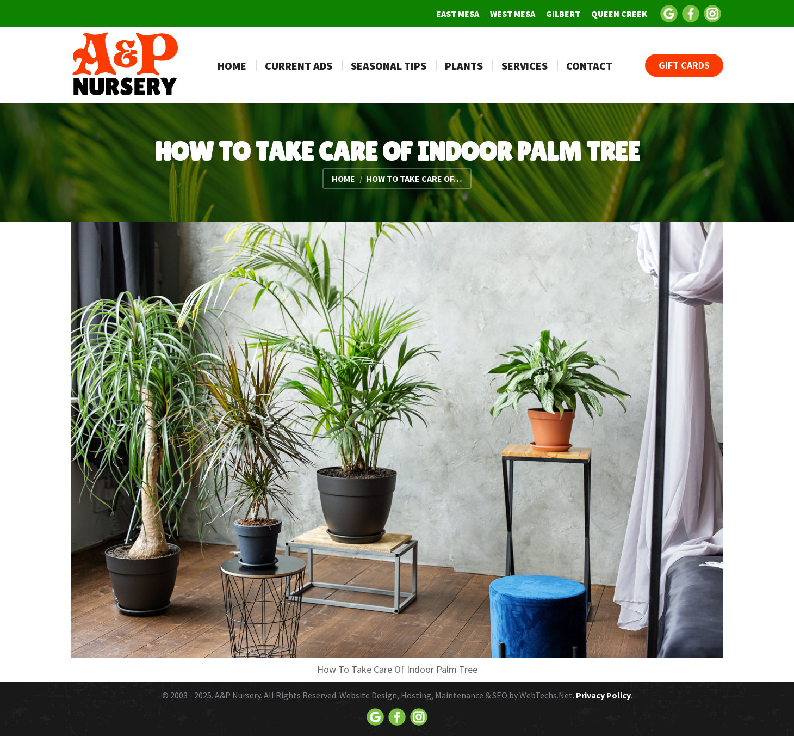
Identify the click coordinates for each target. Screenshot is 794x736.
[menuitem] (457, 14)
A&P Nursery (237, 695)
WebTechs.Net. (546, 695)
